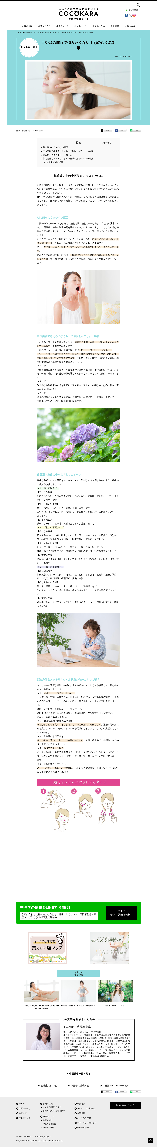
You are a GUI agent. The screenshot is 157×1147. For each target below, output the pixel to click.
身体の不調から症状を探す (54, 1111)
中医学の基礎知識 (80, 1085)
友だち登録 (133, 10)
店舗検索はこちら (125, 1105)
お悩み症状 (27, 26)
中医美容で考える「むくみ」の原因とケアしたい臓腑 (68, 151)
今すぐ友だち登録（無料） (121, 912)
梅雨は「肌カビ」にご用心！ (115, 1006)
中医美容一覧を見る (79, 1073)
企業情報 (81, 1113)
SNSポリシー (83, 1127)
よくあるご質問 (84, 1118)
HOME (22, 1103)
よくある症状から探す (52, 1107)
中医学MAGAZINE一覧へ (116, 1085)
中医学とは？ (80, 26)
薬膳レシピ (47, 1120)
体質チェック (62, 26)
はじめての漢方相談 (86, 1108)
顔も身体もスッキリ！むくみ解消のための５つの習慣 (68, 158)
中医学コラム (98, 26)
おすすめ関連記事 (54, 162)
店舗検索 (130, 26)
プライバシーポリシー (87, 1123)
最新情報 (115, 26)
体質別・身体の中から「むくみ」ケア (60, 155)
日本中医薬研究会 (43, 1137)
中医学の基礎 (48, 1128)
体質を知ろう (44, 26)
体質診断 (23, 1113)
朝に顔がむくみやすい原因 (55, 147)
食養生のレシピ (49, 1085)
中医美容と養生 (49, 1124)
